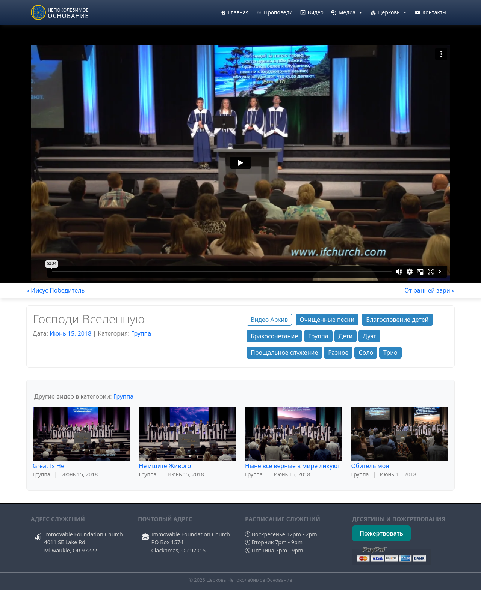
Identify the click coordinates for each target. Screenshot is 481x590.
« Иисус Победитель (55, 290)
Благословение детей (397, 319)
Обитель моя (370, 466)
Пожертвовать (381, 533)
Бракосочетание (274, 336)
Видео (316, 12)
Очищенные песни (326, 319)
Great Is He (48, 466)
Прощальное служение (284, 352)
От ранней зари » (429, 290)
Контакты (434, 12)
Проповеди (278, 12)
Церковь (392, 12)
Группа (141, 333)
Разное (338, 352)
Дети (346, 336)
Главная (238, 12)
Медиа (351, 12)
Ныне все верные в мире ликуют (292, 466)
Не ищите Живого (165, 466)
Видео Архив (269, 319)
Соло (365, 352)
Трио (390, 352)
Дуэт (369, 336)
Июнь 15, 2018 (70, 333)
